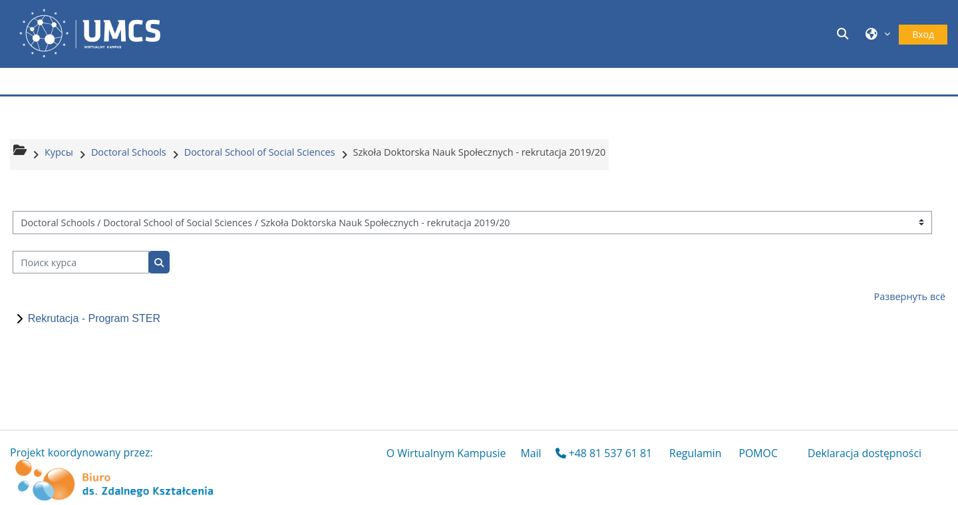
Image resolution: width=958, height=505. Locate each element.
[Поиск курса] (81, 262)
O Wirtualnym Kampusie (446, 453)
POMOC (758, 453)
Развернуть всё (910, 296)
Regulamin (695, 453)
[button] (845, 33)
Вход (923, 34)
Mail (530, 453)
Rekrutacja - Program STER (94, 318)
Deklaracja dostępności (864, 453)
